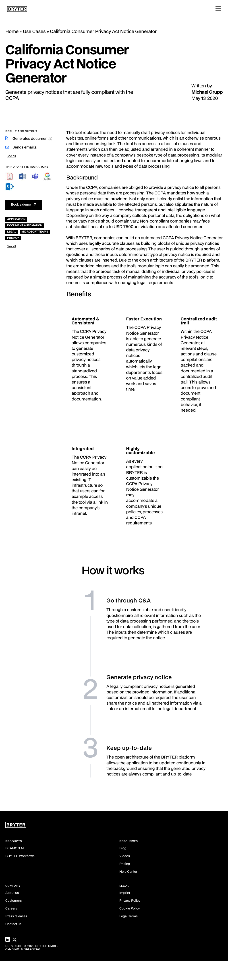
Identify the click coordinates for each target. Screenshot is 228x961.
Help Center (128, 871)
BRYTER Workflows (20, 856)
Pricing (124, 864)
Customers (13, 900)
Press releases (16, 916)
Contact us (13, 924)
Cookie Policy (129, 908)
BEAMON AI (14, 848)
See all (11, 156)
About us (12, 893)
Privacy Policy (129, 900)
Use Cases (34, 31)
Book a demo (21, 204)
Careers (11, 908)
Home (12, 31)
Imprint (124, 893)
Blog (122, 848)
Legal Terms (128, 916)
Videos (124, 856)
